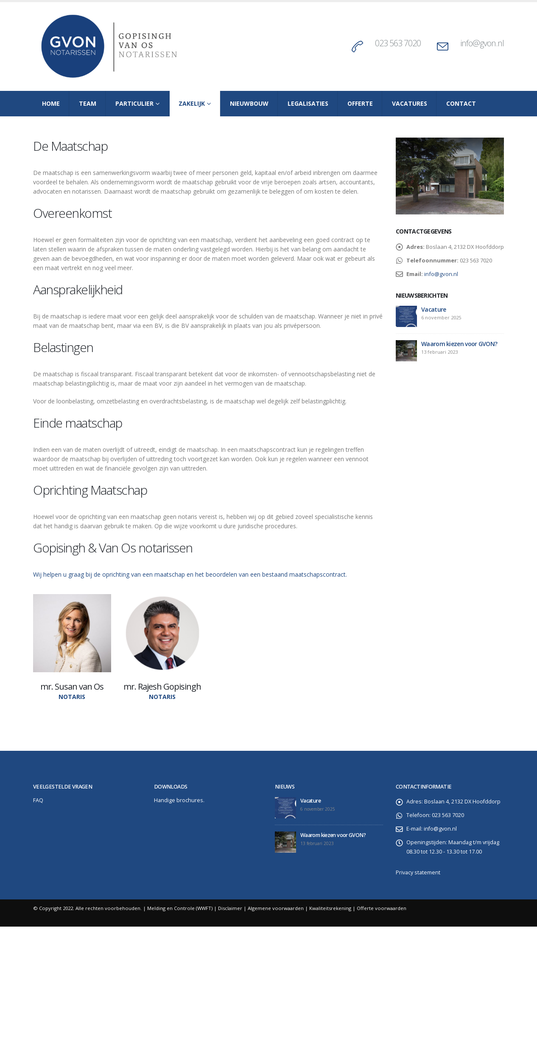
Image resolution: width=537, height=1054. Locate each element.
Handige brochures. (179, 800)
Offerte (360, 103)
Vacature (433, 309)
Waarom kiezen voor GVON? (459, 344)
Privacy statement (418, 872)
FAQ (38, 800)
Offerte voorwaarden (381, 908)
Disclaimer (230, 908)
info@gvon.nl (482, 43)
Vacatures (409, 103)
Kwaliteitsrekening (330, 908)
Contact (461, 103)
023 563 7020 (398, 43)
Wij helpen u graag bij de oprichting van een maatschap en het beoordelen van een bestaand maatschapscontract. (190, 574)
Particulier (134, 103)
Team (87, 103)
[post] (406, 316)
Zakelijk (192, 103)
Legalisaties (308, 103)
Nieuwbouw (249, 103)
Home (51, 103)
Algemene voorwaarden (276, 908)
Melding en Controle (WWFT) (180, 908)
